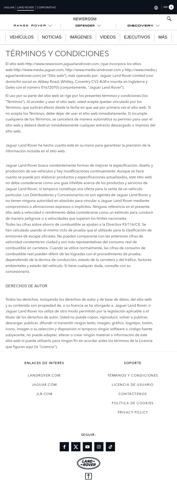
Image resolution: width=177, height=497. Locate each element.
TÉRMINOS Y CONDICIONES (132, 375)
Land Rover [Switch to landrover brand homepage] (25, 7)
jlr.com (44, 393)
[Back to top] (88, 477)
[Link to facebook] (64, 446)
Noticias (52, 37)
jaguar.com (44, 384)
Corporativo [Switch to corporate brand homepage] (46, 7)
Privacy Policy (133, 412)
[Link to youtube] (87, 446)
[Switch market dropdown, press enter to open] (156, 7)
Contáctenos (132, 393)
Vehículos (22, 37)
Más (162, 37)
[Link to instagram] (98, 446)
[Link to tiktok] (110, 446)
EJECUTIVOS (137, 37)
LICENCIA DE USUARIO (133, 384)
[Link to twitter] (75, 446)
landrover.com (44, 375)
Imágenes (81, 37)
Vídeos (108, 37)
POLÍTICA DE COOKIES (133, 403)
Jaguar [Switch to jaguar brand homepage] (8, 7)
